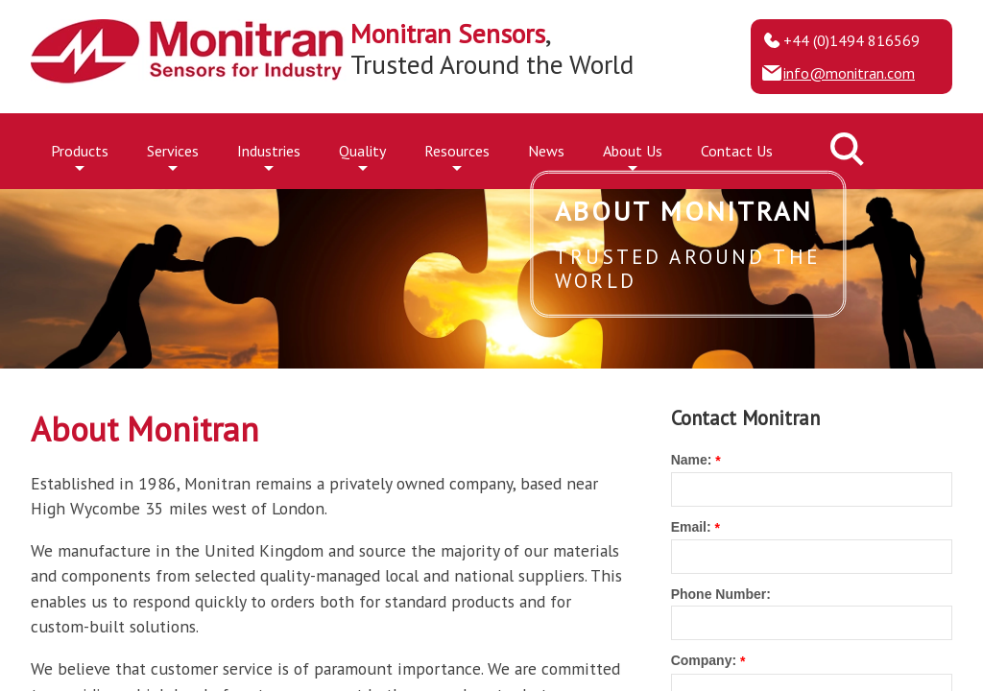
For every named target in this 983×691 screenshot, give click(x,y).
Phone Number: (721, 594)
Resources (457, 155)
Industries (268, 155)
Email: (691, 527)
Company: (703, 660)
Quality (362, 155)
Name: (691, 459)
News (546, 150)
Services (173, 155)
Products (79, 155)
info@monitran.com (849, 73)
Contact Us (737, 150)
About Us (632, 155)
